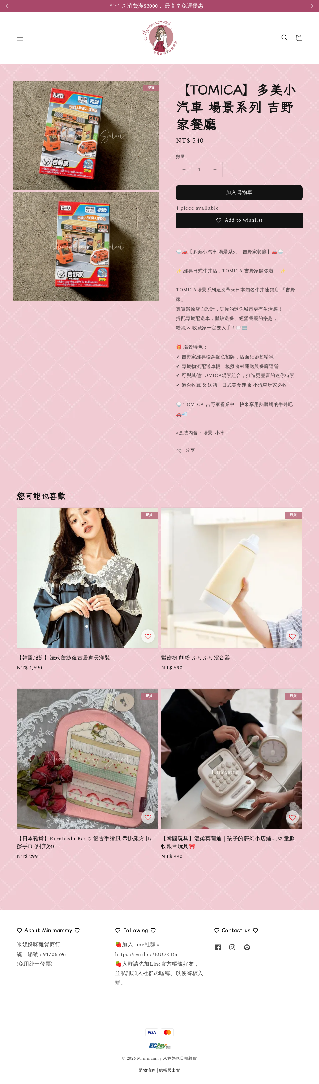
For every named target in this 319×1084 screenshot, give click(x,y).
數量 (180, 157)
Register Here (192, 6)
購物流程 (147, 1070)
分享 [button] (185, 450)
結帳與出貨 (169, 1070)
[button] (20, 37)
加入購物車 (239, 192)
